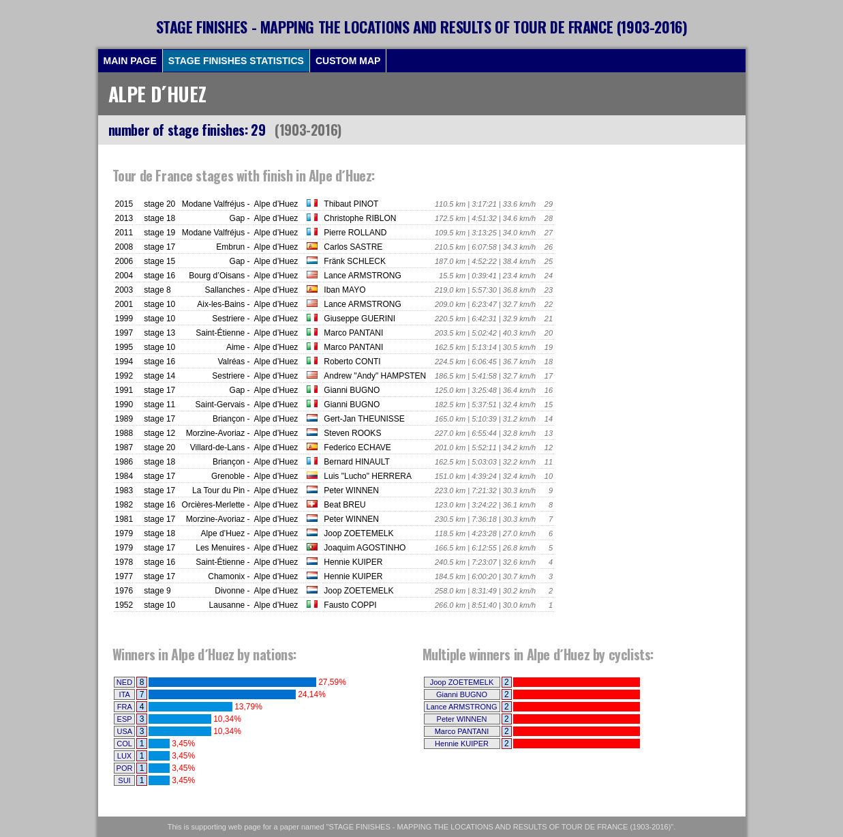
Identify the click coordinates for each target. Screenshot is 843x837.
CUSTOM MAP (348, 60)
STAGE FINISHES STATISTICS (236, 60)
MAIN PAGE (130, 60)
